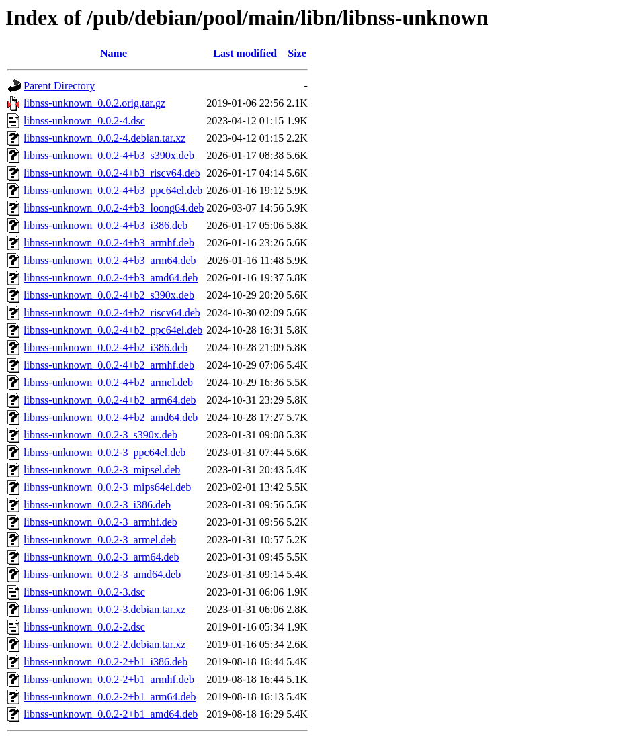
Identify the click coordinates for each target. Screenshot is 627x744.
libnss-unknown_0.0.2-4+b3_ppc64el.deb (113, 190)
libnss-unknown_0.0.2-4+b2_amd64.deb (111, 417)
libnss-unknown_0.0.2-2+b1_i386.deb (105, 661)
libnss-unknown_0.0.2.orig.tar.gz (94, 103)
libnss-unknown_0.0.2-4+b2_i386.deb (105, 347)
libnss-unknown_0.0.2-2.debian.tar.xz (104, 644)
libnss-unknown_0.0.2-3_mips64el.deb (107, 487)
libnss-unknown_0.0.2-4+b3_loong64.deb (114, 208)
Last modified (245, 53)
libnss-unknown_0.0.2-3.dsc (84, 592)
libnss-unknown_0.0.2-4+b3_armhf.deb (109, 242)
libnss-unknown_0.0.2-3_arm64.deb (101, 557)
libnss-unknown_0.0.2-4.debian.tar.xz (104, 138)
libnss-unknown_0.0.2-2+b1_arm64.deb (110, 696)
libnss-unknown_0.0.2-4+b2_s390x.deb (109, 295)
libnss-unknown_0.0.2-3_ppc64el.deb (104, 452)
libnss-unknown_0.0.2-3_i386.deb (97, 504)
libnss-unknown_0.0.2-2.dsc (84, 627)
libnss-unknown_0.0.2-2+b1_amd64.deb (111, 714)
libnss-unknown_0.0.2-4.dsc (84, 120)
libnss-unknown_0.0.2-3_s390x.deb (100, 434)
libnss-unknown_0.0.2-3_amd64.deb (102, 574)
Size (297, 53)
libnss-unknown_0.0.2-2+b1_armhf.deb (109, 679)
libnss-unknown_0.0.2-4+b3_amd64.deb (111, 277)
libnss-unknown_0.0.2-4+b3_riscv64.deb (112, 173)
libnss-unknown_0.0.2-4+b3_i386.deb (105, 225)
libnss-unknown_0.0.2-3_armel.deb (100, 539)
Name (113, 53)
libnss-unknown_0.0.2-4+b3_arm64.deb (110, 260)
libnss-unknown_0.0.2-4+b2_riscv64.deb (112, 312)
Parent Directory (59, 85)
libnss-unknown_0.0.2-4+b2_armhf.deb (109, 365)
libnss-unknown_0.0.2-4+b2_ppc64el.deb (113, 330)
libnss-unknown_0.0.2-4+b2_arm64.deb (110, 400)
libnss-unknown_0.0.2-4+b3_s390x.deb (109, 155)
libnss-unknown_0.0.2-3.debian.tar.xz (104, 609)
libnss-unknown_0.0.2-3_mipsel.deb (102, 469)
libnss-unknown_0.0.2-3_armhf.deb (100, 522)
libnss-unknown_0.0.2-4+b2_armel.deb (108, 382)
